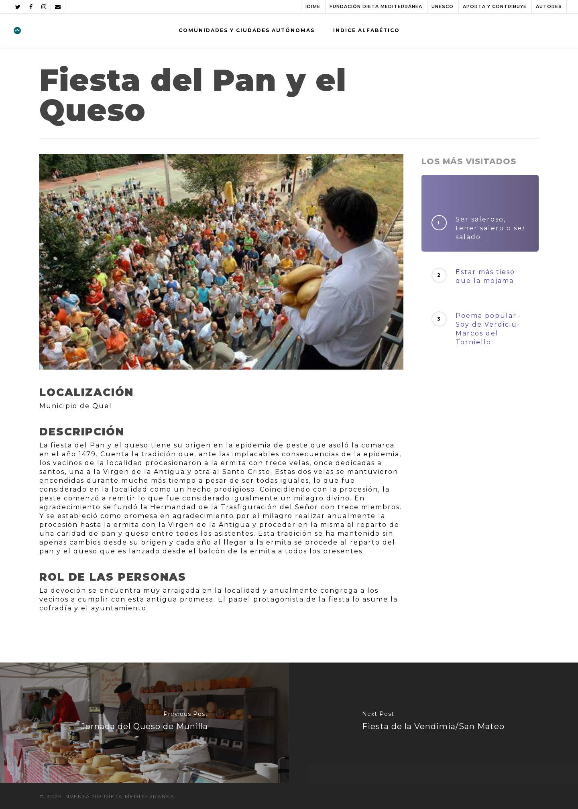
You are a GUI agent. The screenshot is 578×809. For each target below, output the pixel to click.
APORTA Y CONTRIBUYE (495, 6)
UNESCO (442, 6)
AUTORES (549, 6)
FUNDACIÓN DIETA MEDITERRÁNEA (376, 6)
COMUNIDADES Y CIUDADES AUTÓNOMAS (247, 30)
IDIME (312, 6)
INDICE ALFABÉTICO (366, 30)
